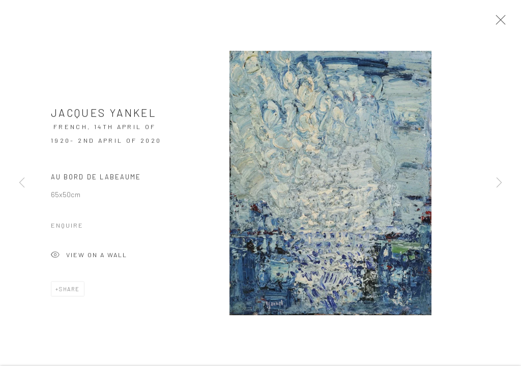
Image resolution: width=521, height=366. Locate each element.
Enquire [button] (67, 227)
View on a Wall (89, 257)
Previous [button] (22, 183)
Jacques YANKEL (104, 114)
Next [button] (499, 183)
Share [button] (69, 290)
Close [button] (498, 22)
